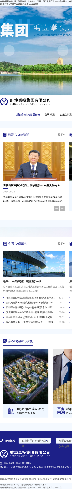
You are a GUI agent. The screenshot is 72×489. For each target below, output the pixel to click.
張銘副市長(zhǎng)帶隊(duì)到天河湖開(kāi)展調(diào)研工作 (36, 317)
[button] (56, 208)
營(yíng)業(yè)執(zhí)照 (40, 479)
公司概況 (50, 114)
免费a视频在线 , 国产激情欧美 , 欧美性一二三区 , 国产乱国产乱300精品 (31, 487)
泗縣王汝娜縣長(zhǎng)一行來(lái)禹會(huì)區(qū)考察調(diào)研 (38, 307)
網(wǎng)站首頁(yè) (28, 114)
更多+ (61, 134)
